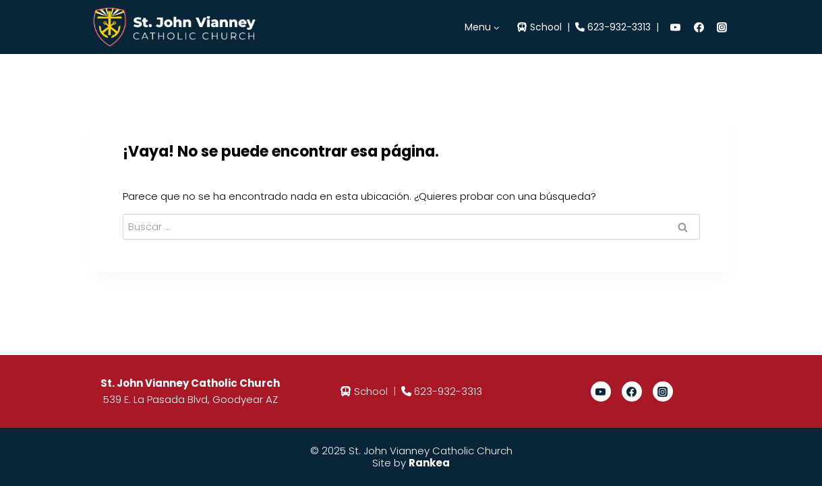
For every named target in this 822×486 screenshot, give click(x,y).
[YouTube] (676, 27)
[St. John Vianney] (178, 27)
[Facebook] (698, 27)
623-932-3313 (619, 27)
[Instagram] (722, 27)
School (546, 27)
